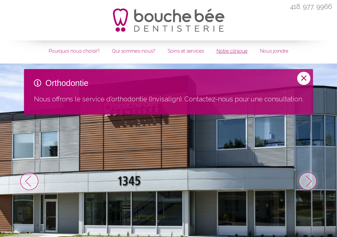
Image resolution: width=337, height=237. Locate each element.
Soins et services (186, 51)
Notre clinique (232, 51)
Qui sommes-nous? (133, 51)
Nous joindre (274, 51)
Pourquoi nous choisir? (74, 51)
